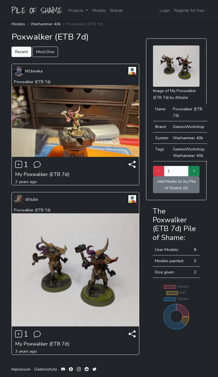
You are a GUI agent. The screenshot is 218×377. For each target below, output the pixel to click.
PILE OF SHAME (36, 10)
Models (99, 10)
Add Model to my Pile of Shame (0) (176, 185)
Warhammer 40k (46, 24)
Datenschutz (45, 369)
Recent (21, 51)
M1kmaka (28, 71)
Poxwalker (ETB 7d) (32, 81)
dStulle (26, 199)
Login (165, 10)
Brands (116, 10)
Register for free (189, 10)
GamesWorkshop (188, 126)
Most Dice (45, 51)
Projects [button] (77, 10)
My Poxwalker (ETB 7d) (42, 174)
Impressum (21, 369)
